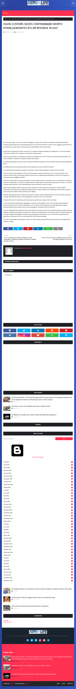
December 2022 (38, 577)
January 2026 (38, 473)
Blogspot (12, 683)
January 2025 (38, 507)
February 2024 (38, 538)
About (63, 683)
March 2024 (38, 535)
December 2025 (38, 476)
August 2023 (38, 555)
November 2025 (38, 479)
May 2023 (38, 563)
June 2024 (38, 527)
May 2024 (38, 529)
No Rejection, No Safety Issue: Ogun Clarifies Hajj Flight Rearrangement (33, 415)
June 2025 (38, 493)
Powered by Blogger (23, 457)
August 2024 (38, 521)
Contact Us (70, 683)
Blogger (26, 683)
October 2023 (38, 549)
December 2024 (38, 510)
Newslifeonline (9, 32)
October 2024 (38, 515)
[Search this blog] (29, 438)
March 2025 (38, 501)
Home (6, 19)
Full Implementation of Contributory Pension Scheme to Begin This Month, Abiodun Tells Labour (42, 589)
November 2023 (38, 546)
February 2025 (38, 504)
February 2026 (38, 470)
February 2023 (38, 572)
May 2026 (38, 462)
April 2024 (38, 532)
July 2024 (38, 524)
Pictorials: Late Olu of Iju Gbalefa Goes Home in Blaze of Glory (30, 406)
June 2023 (38, 560)
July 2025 (38, 490)
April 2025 (38, 498)
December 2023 (38, 544)
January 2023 (38, 575)
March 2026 (38, 467)
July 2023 (38, 558)
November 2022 (38, 580)
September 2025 (38, 484)
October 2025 (38, 481)
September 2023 (38, 552)
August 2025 (38, 487)
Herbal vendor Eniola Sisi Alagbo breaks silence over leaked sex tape (33, 597)
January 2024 (38, 541)
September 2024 (38, 518)
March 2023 (38, 569)
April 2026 (38, 464)
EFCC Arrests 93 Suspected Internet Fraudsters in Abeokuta (29, 606)
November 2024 (38, 512)
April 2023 (38, 566)
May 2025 (38, 496)
